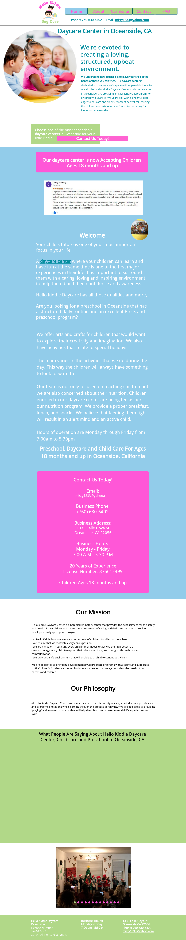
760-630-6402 (92, 20)
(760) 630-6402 (93, 512)
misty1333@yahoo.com (92, 496)
